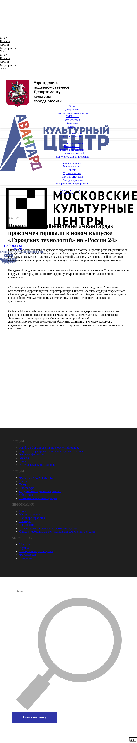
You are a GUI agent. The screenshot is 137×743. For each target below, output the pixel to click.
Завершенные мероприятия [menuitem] (72, 183)
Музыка (24, 457)
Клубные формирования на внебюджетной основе (51, 450)
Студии (4, 44)
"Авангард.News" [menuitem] (72, 136)
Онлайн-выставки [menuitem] (72, 176)
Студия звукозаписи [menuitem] (72, 193)
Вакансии (25, 557)
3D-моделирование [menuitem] (72, 180)
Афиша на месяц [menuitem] (72, 163)
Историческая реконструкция (38, 498)
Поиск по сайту (34, 717)
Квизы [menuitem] (72, 170)
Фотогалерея (27, 554)
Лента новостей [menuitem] (72, 133)
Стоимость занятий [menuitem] (72, 153)
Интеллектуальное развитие (37, 464)
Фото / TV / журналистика (36, 477)
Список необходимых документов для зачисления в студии (57, 531)
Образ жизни (27, 494)
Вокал (23, 461)
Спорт (23, 480)
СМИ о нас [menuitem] (72, 116)
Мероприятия (8, 48)
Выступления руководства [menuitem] (72, 113)
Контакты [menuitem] (72, 123)
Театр (23, 484)
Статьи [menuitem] (72, 126)
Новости (5, 41)
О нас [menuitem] (72, 106)
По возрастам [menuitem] (72, 146)
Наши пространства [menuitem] (72, 190)
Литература (26, 487)
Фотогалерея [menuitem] (72, 119)
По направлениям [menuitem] (72, 143)
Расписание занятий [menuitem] (72, 149)
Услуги (4, 51)
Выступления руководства (36, 551)
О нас (3, 37)
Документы (26, 524)
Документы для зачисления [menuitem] (72, 156)
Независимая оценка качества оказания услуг (48, 527)
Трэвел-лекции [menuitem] (72, 173)
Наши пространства (32, 517)
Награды (25, 521)
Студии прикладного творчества (40, 491)
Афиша (24, 547)
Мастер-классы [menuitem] (72, 166)
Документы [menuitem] (72, 109)
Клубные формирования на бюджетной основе (49, 447)
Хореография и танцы (33, 454)
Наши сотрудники (31, 514)
